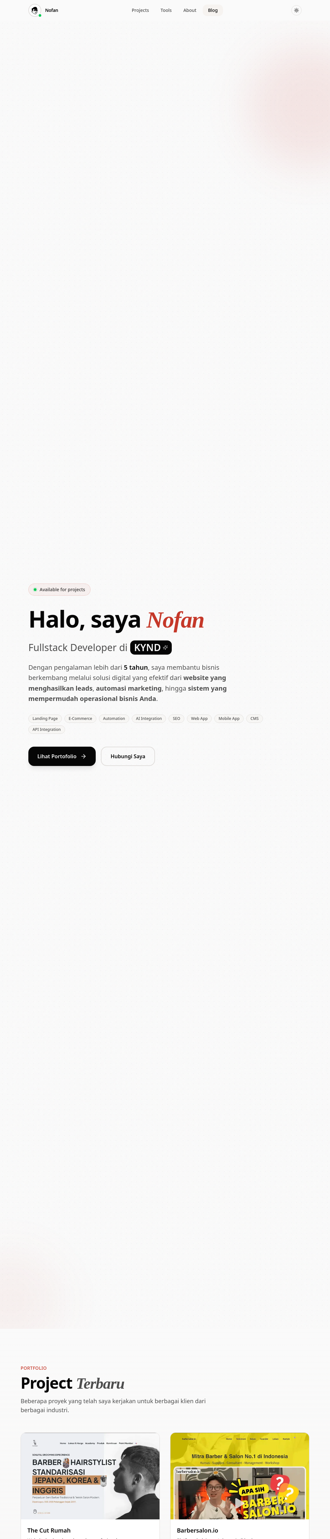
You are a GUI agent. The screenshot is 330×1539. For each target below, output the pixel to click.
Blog (213, 10)
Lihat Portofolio (62, 757)
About (190, 10)
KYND (151, 647)
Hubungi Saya (128, 757)
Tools (166, 10)
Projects (140, 10)
